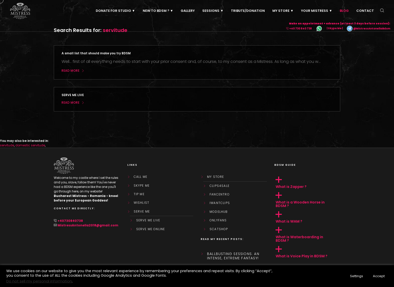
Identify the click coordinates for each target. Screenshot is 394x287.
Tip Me (139, 194)
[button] (307, 183)
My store (215, 177)
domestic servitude (30, 145)
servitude (7, 145)
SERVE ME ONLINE (150, 229)
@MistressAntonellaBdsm (368, 28)
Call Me (140, 177)
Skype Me (142, 185)
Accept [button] (379, 276)
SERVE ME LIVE (148, 220)
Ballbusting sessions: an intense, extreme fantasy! (233, 256)
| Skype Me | (335, 28)
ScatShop (219, 229)
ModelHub (219, 212)
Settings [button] (356, 276)
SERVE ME (142, 211)
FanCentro (220, 194)
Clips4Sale (219, 186)
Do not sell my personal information (39, 281)
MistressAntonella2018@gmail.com (88, 225)
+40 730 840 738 (300, 28)
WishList (142, 202)
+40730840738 (70, 221)
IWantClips (220, 203)
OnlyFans (218, 220)
